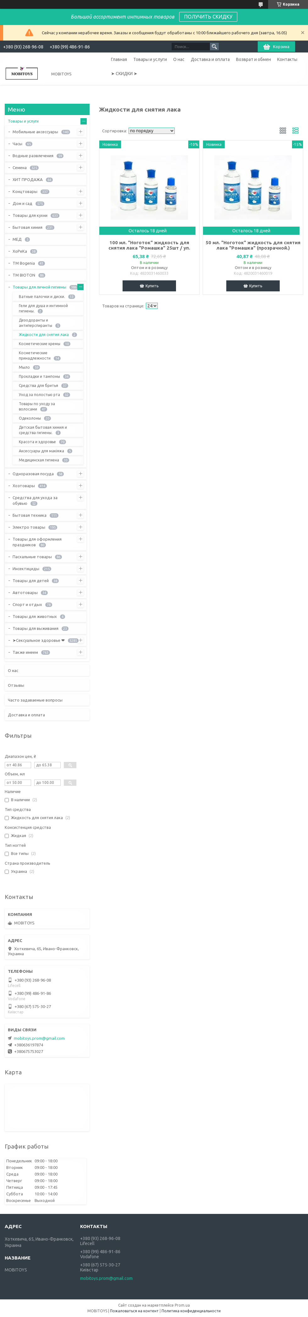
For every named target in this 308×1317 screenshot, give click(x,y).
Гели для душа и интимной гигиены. (43, 308)
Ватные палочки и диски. (42, 297)
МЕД (17, 239)
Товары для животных (35, 616)
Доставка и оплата (210, 59)
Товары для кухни (30, 215)
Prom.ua (182, 1305)
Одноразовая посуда (33, 473)
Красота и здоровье (37, 442)
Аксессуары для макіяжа (41, 451)
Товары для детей (31, 580)
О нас (178, 59)
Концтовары (25, 191)
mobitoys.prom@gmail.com (39, 1038)
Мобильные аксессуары (35, 131)
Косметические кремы (39, 344)
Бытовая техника (30, 515)
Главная (119, 59)
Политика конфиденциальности (191, 1311)
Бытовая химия (27, 227)
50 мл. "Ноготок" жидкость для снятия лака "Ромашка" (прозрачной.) (253, 245)
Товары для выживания (35, 628)
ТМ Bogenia (24, 263)
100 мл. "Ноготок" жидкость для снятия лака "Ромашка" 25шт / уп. (149, 245)
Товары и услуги (150, 59)
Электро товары (29, 527)
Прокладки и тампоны (39, 376)
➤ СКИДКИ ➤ (124, 73)
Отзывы (16, 685)
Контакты (287, 59)
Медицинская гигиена (39, 460)
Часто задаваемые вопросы (35, 700)
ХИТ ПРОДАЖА (28, 179)
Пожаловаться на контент (134, 1311)
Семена (20, 167)
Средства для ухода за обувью (35, 500)
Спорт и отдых (27, 604)
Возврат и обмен (253, 59)
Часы (17, 143)
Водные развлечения (33, 155)
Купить (152, 286)
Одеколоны (30, 418)
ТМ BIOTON (24, 275)
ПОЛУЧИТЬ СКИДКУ (208, 16)
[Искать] (214, 46)
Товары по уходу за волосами (37, 406)
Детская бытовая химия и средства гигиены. (43, 430)
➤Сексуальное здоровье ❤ (39, 640)
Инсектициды (26, 568)
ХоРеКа (20, 251)
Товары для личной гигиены (39, 287)
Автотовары (25, 592)
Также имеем (25, 652)
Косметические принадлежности (35, 355)
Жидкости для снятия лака (44, 335)
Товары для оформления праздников (37, 542)
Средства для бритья (38, 385)
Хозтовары (24, 485)
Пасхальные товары (32, 556)
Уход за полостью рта (39, 395)
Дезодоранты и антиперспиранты (35, 323)
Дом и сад (22, 203)
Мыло (24, 367)
